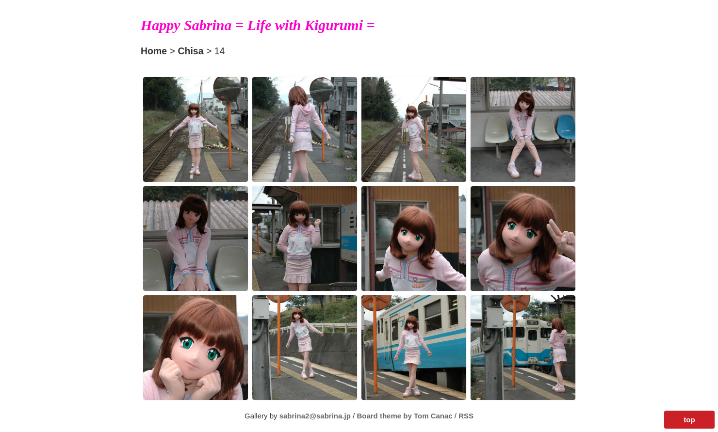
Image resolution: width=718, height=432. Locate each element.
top (689, 420)
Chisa (190, 51)
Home (154, 51)
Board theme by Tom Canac (405, 416)
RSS (465, 416)
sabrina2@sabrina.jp (315, 416)
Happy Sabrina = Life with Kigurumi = (258, 25)
